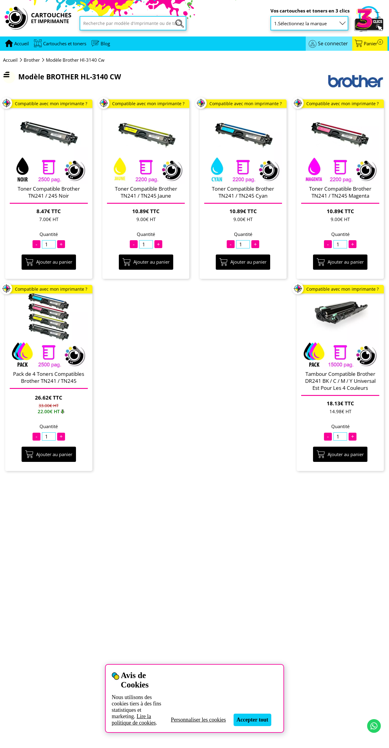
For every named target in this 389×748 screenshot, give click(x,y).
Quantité (49, 234)
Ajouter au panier (48, 262)
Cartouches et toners (64, 43)
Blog (105, 43)
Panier (373, 44)
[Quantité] (49, 244)
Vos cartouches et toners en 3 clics (309, 11)
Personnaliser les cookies (198, 720)
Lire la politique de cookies (134, 719)
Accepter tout (252, 720)
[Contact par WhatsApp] (374, 726)
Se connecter (333, 43)
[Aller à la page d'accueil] (21, 44)
